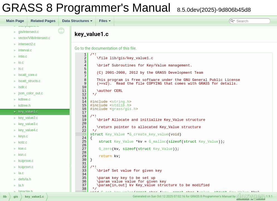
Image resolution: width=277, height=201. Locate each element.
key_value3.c (28, 124)
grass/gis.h (124, 108)
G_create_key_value (148, 134)
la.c (21, 173)
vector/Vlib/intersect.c (34, 38)
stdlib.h (120, 105)
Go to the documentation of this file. (106, 48)
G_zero (105, 148)
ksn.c (22, 155)
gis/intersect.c (28, 32)
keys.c (23, 136)
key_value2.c (28, 118)
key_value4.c (28, 130)
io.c (21, 62)
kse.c (22, 148)
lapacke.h (25, 191)
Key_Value (115, 134)
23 (80, 134)
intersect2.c (26, 44)
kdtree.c (24, 99)
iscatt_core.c (27, 75)
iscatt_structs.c (29, 81)
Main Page (15, 21)
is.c (20, 69)
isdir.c (22, 87)
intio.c (22, 56)
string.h (120, 101)
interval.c (25, 50)
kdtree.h (24, 105)
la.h (21, 185)
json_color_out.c (30, 93)
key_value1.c (28, 112)
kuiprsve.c (25, 161)
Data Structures (77, 21)
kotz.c (22, 142)
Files (105, 21)
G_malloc (157, 141)
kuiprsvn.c (25, 167)
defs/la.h (24, 179)
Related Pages (43, 21)
